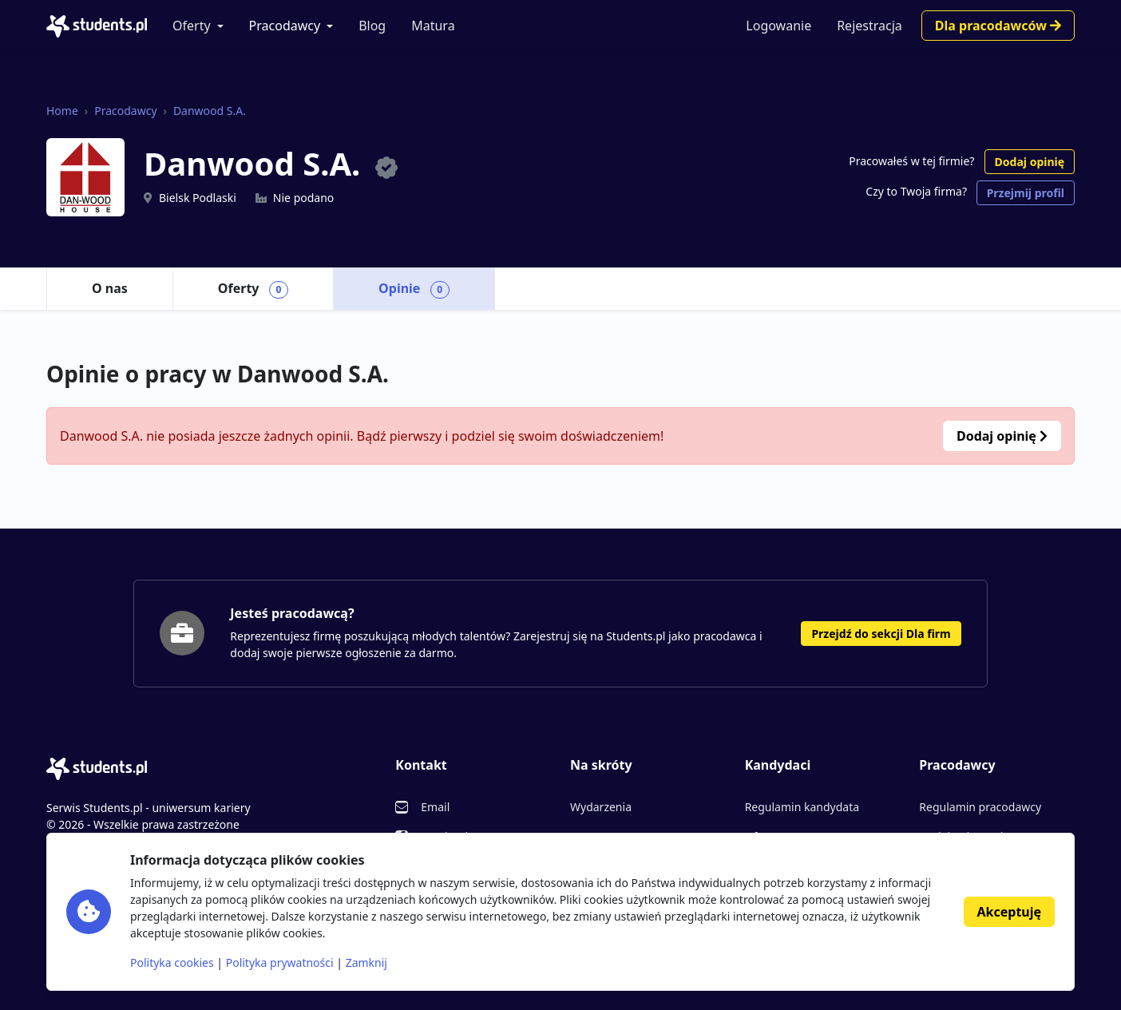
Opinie (414, 289)
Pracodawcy (285, 25)
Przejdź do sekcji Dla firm (880, 633)
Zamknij (366, 962)
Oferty (191, 25)
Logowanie (778, 25)
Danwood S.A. (209, 110)
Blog (372, 25)
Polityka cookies (172, 962)
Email (435, 806)
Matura (432, 25)
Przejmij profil (1025, 192)
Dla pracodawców (998, 25)
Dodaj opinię (1029, 161)
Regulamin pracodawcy (980, 806)
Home (62, 110)
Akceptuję (1009, 912)
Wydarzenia (601, 806)
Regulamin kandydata (802, 806)
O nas (110, 288)
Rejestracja (869, 25)
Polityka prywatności (280, 962)
